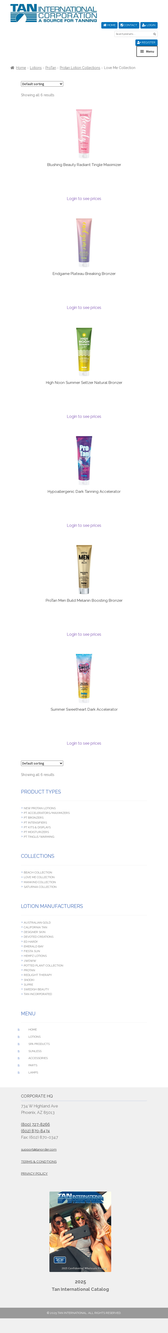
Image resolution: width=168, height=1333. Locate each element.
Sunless (35, 1051)
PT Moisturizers (36, 832)
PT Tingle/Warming (39, 836)
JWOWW (30, 961)
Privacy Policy (34, 1173)
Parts (32, 1065)
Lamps (33, 1072)
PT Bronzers (33, 817)
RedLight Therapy (38, 975)
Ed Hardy (31, 941)
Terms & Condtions (39, 1162)
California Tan (35, 927)
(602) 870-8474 (35, 1131)
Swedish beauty (36, 989)
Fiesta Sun (32, 951)
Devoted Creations (38, 936)
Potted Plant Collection (43, 965)
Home (109, 25)
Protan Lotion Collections (80, 68)
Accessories (38, 1058)
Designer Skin (34, 932)
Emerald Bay (33, 946)
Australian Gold (37, 922)
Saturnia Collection (40, 887)
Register (146, 42)
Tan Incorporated (38, 994)
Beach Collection (38, 872)
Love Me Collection (39, 877)
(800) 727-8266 (35, 1124)
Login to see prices (84, 198)
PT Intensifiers (35, 822)
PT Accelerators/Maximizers (47, 813)
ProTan (50, 68)
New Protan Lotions (40, 808)
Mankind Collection (40, 882)
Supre (28, 984)
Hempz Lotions (35, 956)
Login (148, 25)
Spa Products (39, 1044)
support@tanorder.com (39, 1149)
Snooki (29, 980)
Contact (129, 25)
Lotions (36, 68)
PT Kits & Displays (37, 827)
